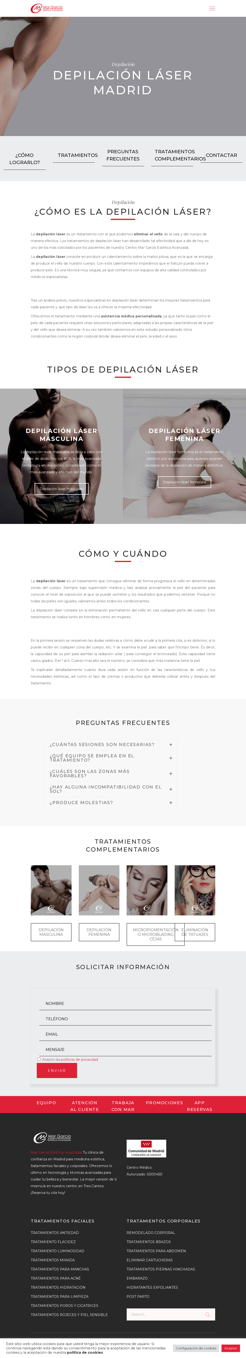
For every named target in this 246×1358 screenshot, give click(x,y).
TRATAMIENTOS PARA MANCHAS (60, 1269)
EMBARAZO (137, 1278)
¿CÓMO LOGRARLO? (24, 158)
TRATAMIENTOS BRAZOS (149, 1242)
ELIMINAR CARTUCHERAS (150, 1260)
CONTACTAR (221, 155)
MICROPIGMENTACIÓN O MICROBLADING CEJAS (155, 934)
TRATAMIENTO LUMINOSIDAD (57, 1251)
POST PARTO (138, 1296)
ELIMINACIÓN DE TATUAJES (194, 932)
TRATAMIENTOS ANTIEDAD (55, 1233)
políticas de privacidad (79, 1059)
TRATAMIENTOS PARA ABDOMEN (156, 1251)
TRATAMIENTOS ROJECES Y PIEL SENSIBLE (69, 1315)
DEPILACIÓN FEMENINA (98, 932)
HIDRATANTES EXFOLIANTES (152, 1287)
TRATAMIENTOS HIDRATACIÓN (58, 1287)
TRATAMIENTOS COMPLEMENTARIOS (174, 155)
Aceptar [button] (230, 1348)
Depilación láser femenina (184, 482)
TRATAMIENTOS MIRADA (53, 1260)
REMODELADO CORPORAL (151, 1233)
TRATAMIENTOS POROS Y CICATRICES (64, 1306)
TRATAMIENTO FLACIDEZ (53, 1242)
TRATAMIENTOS (75, 155)
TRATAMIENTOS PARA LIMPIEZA (59, 1296)
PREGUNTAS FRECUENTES (123, 155)
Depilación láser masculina (62, 489)
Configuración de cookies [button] (196, 1348)
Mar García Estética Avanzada (56, 1152)
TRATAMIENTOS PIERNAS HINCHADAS (161, 1269)
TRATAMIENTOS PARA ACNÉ (56, 1278)
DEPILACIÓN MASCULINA (51, 932)
